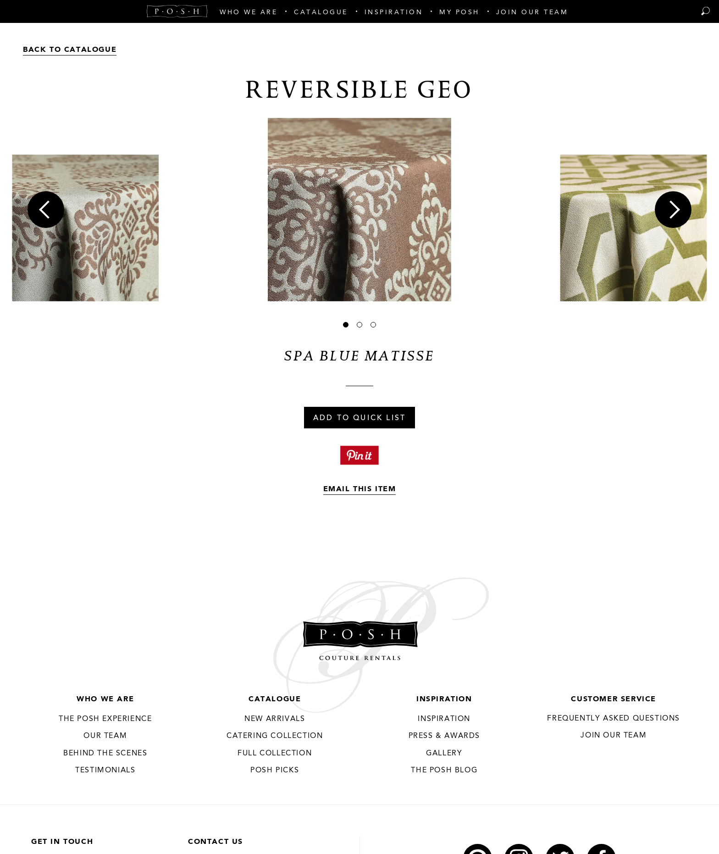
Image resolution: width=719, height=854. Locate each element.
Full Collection (275, 753)
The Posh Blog (444, 770)
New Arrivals (274, 719)
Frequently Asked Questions (613, 718)
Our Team (105, 736)
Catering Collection (275, 736)
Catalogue (275, 699)
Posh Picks (274, 770)
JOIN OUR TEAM (614, 735)
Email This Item (359, 489)
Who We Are (105, 699)
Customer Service (613, 699)
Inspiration (444, 699)
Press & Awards (444, 736)
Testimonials (105, 770)
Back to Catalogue (69, 50)
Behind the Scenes (105, 753)
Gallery (444, 753)
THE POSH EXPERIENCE (105, 719)
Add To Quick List (359, 418)
